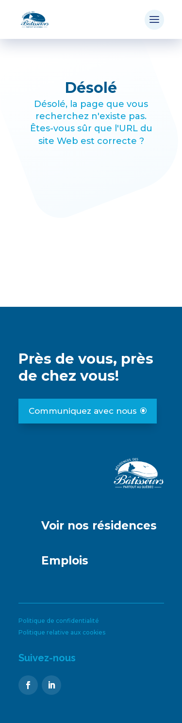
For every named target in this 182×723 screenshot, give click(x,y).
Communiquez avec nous (83, 411)
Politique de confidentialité (58, 620)
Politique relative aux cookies (61, 632)
